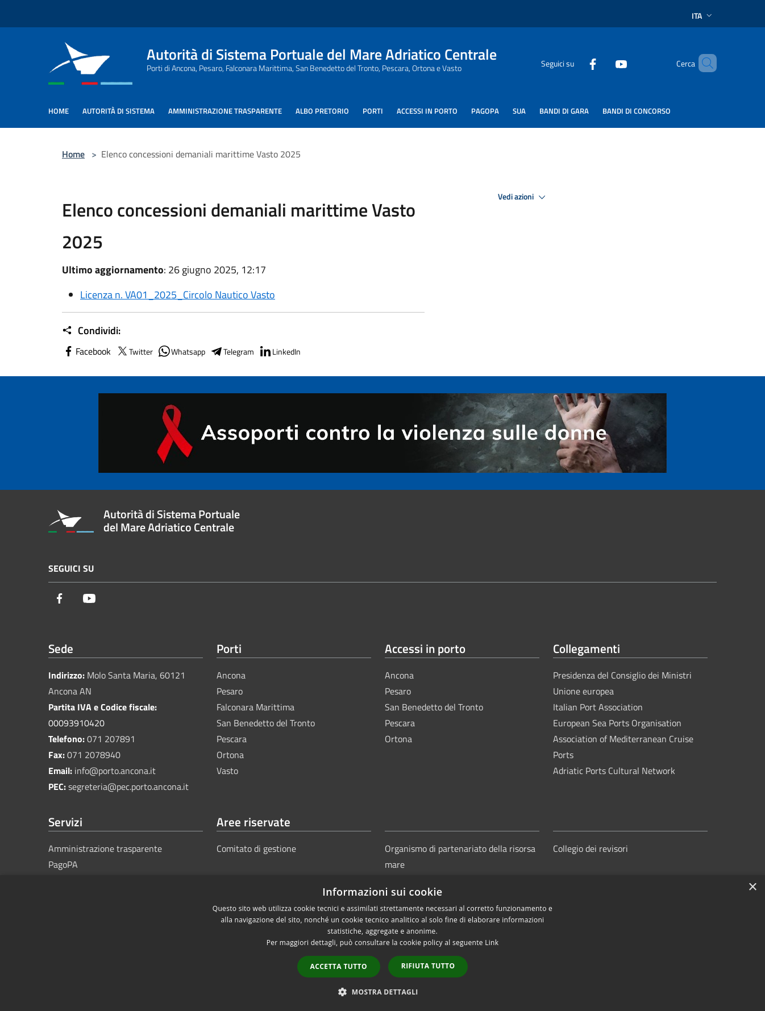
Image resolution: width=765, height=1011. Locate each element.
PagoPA (63, 864)
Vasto (227, 770)
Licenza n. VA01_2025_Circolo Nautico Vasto (177, 294)
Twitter (134, 351)
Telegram (232, 351)
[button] (382, 991)
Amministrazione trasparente (105, 848)
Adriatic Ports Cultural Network (614, 770)
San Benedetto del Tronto (266, 723)
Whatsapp (181, 351)
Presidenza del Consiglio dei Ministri (622, 675)
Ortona (230, 755)
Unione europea (583, 691)
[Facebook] (573, 62)
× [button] (752, 887)
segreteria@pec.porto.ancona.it (128, 786)
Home (73, 154)
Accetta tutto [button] (338, 966)
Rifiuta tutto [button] (428, 966)
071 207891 (111, 739)
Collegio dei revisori (590, 848)
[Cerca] (703, 63)
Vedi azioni (523, 197)
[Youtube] (602, 62)
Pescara (232, 739)
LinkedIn (280, 351)
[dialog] (382, 943)
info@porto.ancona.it (115, 770)
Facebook (86, 351)
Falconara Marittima (255, 707)
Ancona (231, 675)
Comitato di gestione (256, 848)
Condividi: (91, 331)
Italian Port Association (598, 707)
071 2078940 (93, 755)
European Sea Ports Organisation (617, 723)
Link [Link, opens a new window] (491, 942)
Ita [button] (703, 16)
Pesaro (230, 691)
